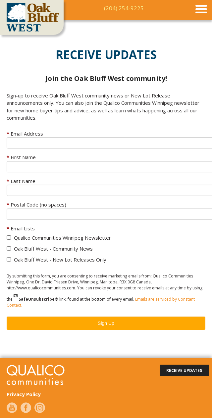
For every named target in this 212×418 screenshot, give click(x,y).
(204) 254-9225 (124, 8)
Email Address (27, 133)
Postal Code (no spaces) (38, 204)
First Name (23, 157)
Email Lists (23, 228)
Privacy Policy (24, 394)
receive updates (184, 370)
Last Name (23, 181)
